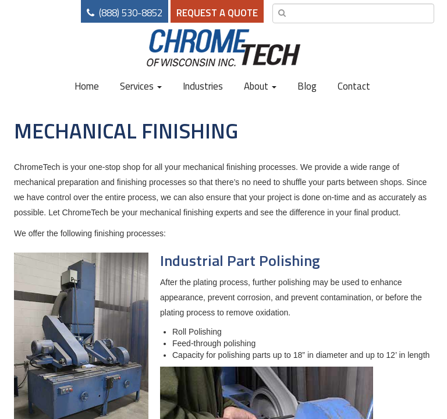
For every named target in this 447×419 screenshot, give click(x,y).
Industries (203, 86)
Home (86, 86)
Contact (354, 86)
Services (141, 86)
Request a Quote (217, 12)
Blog (307, 86)
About (260, 86)
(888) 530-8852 (130, 12)
